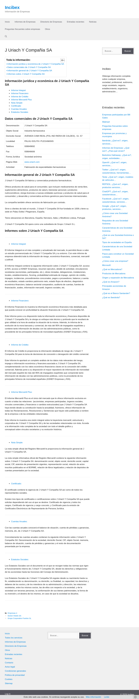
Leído (106, 697)
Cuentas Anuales (19, 109)
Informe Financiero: (20, 301)
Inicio (7, 22)
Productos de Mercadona (113, 273)
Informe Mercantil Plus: (21, 392)
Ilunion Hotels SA (14, 616)
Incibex (12, 7)
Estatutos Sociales (19, 112)
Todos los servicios (13, 638)
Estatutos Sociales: (20, 559)
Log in (7, 694)
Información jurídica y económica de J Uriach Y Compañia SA (35, 64)
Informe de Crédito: (20, 345)
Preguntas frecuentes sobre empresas (22, 29)
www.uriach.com (32, 162)
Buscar (127, 51)
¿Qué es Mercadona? (112, 269)
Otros (47, 29)
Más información (93, 697)
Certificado (16, 106)
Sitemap (8, 683)
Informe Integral (18, 90)
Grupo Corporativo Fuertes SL (19, 618)
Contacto (9, 662)
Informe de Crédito (19, 96)
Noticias (92, 22)
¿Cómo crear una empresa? (115, 261)
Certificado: (16, 483)
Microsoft (106, 265)
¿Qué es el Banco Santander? (116, 293)
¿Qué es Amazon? (110, 282)
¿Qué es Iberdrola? (111, 297)
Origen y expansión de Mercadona (118, 278)
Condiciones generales (15, 671)
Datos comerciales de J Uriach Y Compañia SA (29, 67)
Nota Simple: (17, 442)
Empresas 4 (12, 613)
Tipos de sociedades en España (117, 242)
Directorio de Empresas (51, 22)
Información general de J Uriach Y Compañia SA (29, 70)
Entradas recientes (75, 22)
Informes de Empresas (25, 22)
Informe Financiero (19, 93)
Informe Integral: (18, 244)
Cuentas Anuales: (19, 521)
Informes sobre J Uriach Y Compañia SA (26, 74)
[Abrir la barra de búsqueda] (5, 36)
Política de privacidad (15, 675)
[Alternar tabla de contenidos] (61, 60)
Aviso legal (10, 667)
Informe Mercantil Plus (21, 99)
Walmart (106, 122)
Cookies (8, 679)
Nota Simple (16, 103)
